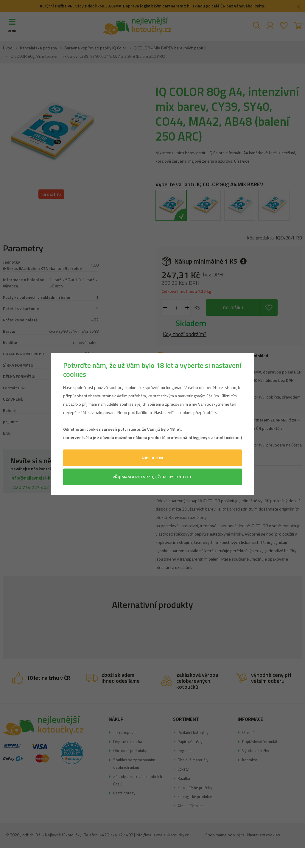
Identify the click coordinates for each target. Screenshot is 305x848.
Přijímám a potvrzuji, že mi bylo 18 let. (152, 477)
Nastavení (152, 458)
